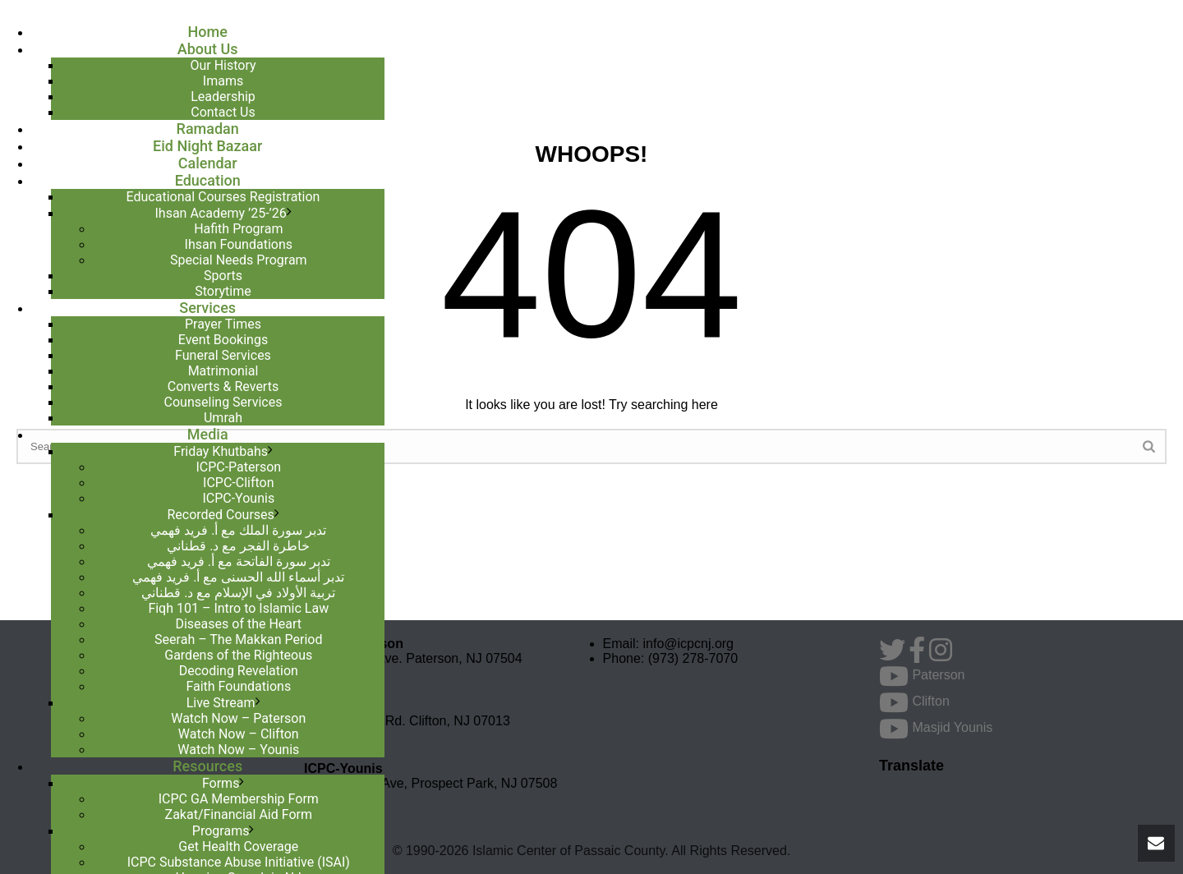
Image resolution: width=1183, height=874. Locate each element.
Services (207, 307)
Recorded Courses (220, 514)
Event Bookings (223, 339)
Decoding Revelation (238, 670)
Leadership (223, 96)
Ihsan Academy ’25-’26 (220, 213)
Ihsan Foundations (238, 244)
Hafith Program (238, 229)
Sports (223, 275)
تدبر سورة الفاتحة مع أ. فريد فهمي (238, 561)
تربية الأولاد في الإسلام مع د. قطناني (238, 592)
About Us (207, 49)
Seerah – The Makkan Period (238, 639)
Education (208, 180)
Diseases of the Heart (238, 624)
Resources (207, 766)
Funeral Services (223, 355)
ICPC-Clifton (238, 482)
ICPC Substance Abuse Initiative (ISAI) (238, 862)
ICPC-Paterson (238, 467)
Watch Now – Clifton (238, 734)
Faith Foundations (238, 686)
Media (207, 434)
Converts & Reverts (223, 386)
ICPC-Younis (238, 498)
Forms (221, 783)
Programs (221, 831)
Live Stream (220, 703)
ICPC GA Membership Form (239, 799)
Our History (222, 65)
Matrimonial (223, 371)
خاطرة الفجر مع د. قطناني (238, 546)
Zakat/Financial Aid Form (238, 814)
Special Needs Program (238, 260)
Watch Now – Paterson (238, 718)
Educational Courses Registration (223, 197)
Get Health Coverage (238, 846)
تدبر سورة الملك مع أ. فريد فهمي (238, 530)
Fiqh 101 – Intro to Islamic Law (238, 608)
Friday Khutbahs (220, 451)
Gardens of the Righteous (238, 655)
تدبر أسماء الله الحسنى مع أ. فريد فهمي (238, 577)
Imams (223, 81)
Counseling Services (223, 402)
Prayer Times (223, 324)
